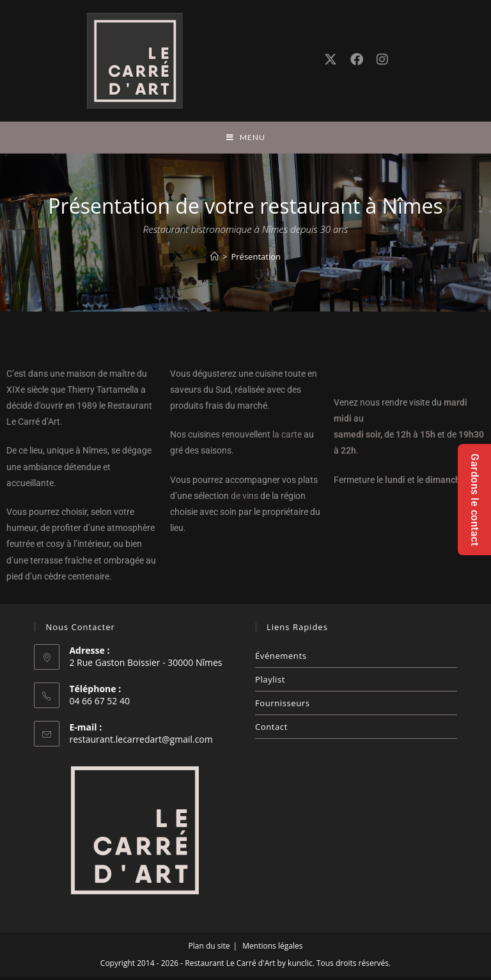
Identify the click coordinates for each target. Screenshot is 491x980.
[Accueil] (214, 259)
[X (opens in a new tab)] (330, 60)
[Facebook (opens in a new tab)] (356, 60)
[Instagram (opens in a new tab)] (382, 60)
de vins (244, 499)
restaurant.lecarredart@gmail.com (140, 742)
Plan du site (209, 949)
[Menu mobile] (245, 139)
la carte (287, 438)
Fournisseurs (282, 706)
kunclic (300, 966)
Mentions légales (272, 949)
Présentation (255, 259)
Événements (280, 659)
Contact (271, 730)
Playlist (270, 682)
